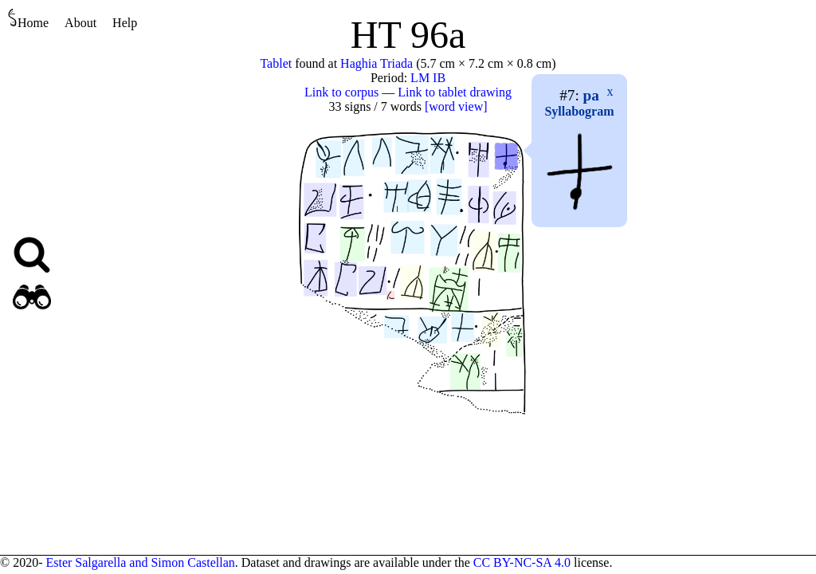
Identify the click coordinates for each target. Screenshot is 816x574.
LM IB (427, 78)
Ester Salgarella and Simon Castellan (139, 562)
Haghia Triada (376, 63)
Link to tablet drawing (455, 92)
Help (124, 22)
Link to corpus (341, 92)
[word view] (456, 106)
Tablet (276, 63)
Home (28, 18)
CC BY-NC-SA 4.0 (522, 562)
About (80, 22)
